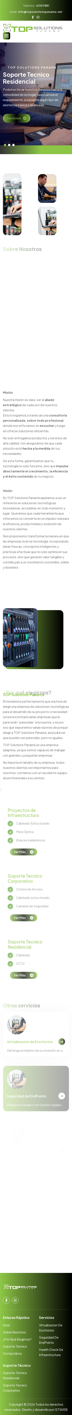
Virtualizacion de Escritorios (30, 1047)
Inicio (6, 1325)
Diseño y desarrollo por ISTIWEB (45, 1410)
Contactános (12, 1353)
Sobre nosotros (14, 1332)
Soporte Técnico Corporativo (15, 1387)
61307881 (42, 5)
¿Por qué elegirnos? (17, 1339)
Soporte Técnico (15, 1346)
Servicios (14, 122)
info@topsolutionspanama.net (40, 11)
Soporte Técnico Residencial (15, 1375)
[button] (6, 35)
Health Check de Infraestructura (51, 1352)
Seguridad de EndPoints (49, 1340)
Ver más (20, 857)
